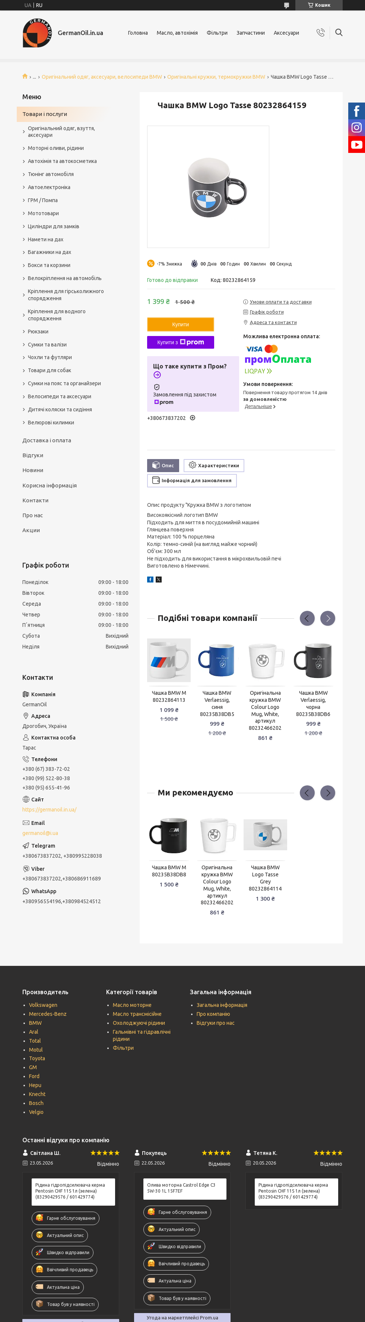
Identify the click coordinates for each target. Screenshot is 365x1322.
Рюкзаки (38, 332)
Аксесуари (286, 33)
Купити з (180, 342)
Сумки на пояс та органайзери (64, 383)
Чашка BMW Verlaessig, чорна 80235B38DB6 (313, 703)
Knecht (37, 1094)
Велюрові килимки (51, 423)
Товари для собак (49, 370)
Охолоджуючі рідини (139, 1023)
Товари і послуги (44, 114)
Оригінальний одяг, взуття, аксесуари (61, 131)
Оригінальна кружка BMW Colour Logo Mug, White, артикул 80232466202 (265, 710)
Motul (36, 1050)
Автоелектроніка (49, 187)
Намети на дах (45, 239)
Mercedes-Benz (48, 1014)
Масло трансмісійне (137, 1014)
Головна (138, 33)
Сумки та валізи (47, 345)
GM (33, 1067)
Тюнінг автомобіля (51, 174)
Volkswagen (43, 1005)
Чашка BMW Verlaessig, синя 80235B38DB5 (217, 703)
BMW (35, 1023)
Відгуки (32, 455)
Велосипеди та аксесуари (59, 396)
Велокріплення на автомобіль (65, 278)
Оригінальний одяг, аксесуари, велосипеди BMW (102, 77)
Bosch (36, 1103)
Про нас (32, 515)
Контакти (35, 500)
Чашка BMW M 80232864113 (169, 696)
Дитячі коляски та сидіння (60, 409)
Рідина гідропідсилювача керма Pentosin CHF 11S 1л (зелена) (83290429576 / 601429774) (70, 1191)
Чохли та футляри (50, 357)
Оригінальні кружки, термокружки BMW (216, 77)
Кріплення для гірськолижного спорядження (66, 294)
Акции (31, 530)
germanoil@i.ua (40, 833)
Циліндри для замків (53, 226)
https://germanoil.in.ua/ (49, 810)
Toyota (37, 1058)
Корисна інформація (49, 485)
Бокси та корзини (49, 265)
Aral (33, 1032)
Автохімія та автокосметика (62, 161)
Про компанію (213, 1014)
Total (35, 1041)
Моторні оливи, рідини (56, 148)
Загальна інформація (222, 1005)
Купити (180, 324)
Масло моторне (132, 1005)
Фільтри (217, 33)
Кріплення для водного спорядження (57, 314)
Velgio (36, 1112)
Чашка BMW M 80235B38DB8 (169, 870)
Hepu (35, 1085)
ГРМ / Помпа (43, 200)
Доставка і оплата (46, 440)
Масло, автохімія (177, 33)
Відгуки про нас (216, 1023)
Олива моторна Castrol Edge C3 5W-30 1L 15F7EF (181, 1188)
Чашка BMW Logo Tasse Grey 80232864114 (265, 878)
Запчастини (251, 33)
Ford (34, 1076)
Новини (32, 470)
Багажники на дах (49, 252)
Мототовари (43, 213)
